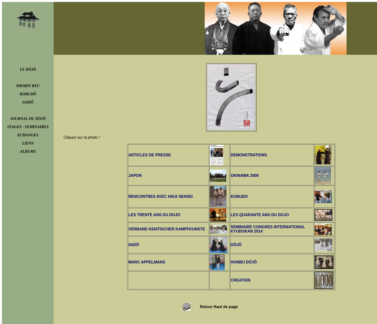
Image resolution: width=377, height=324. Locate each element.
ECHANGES (27, 135)
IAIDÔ (27, 102)
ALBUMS (28, 151)
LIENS (28, 143)
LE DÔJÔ (28, 69)
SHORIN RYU (28, 86)
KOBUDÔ (28, 94)
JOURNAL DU (28, 119)
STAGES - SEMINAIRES (28, 127)
